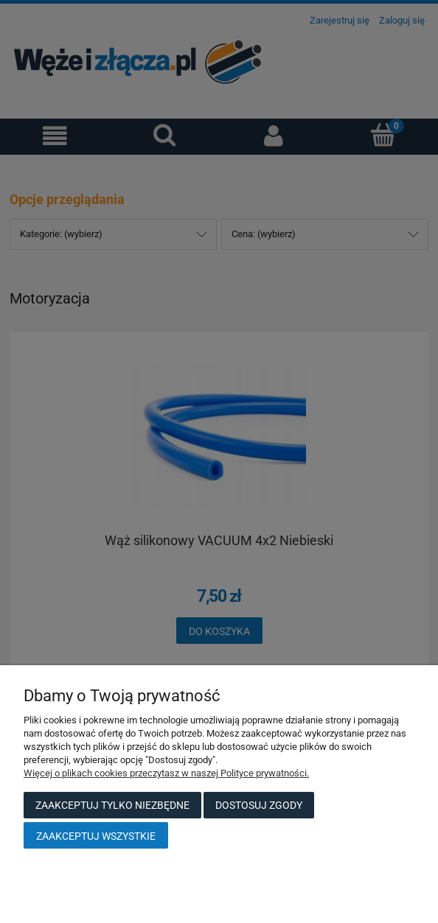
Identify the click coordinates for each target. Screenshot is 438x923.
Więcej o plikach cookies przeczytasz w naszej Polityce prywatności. (166, 773)
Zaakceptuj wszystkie (96, 836)
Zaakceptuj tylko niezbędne (112, 805)
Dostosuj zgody (258, 805)
